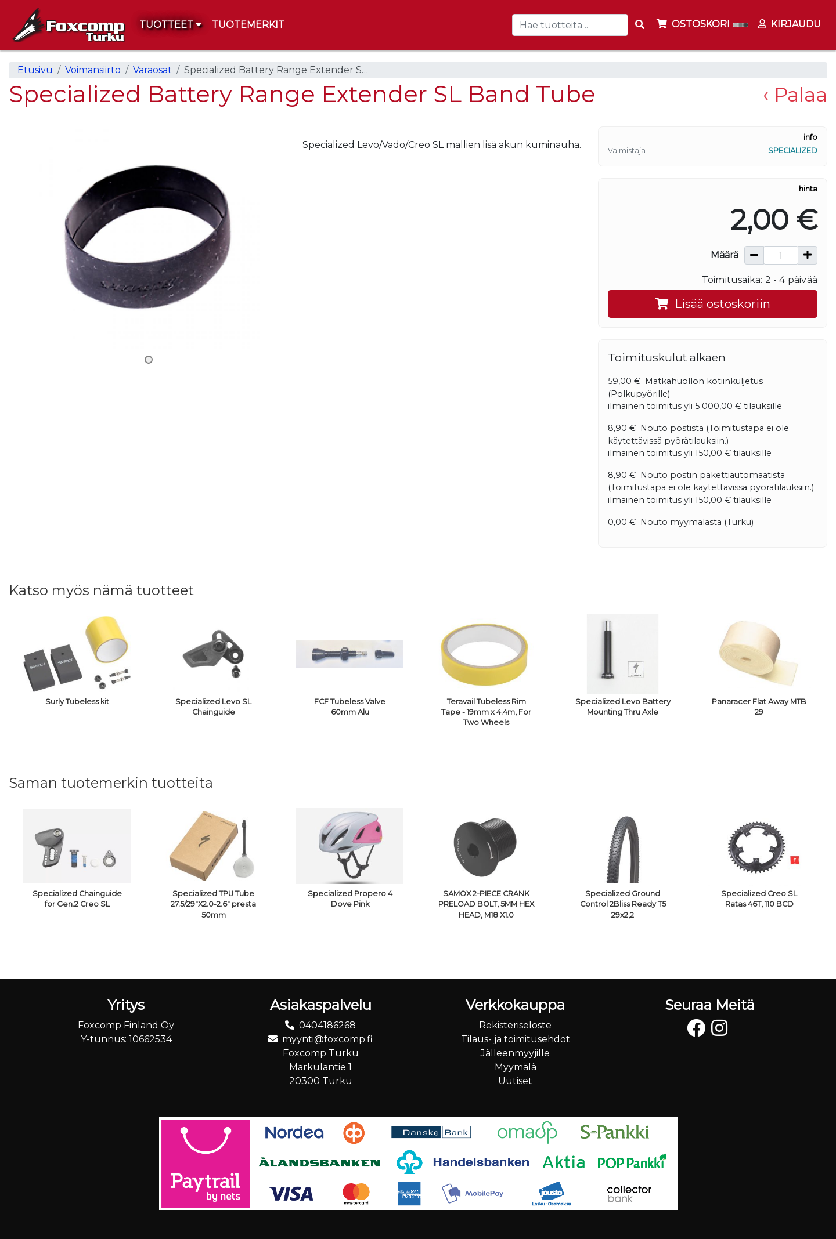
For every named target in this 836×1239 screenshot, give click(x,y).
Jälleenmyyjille (515, 1053)
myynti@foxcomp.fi (327, 1039)
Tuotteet (170, 24)
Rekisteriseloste (515, 1025)
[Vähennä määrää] (754, 255)
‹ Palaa (795, 94)
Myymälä (515, 1067)
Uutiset (515, 1080)
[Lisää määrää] (807, 255)
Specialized (792, 150)
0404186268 (327, 1025)
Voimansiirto (93, 69)
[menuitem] (248, 25)
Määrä (724, 254)
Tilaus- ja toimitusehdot (515, 1039)
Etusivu (35, 69)
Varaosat (152, 69)
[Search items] (640, 25)
